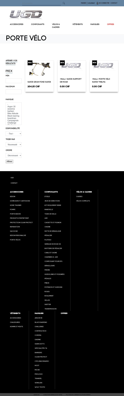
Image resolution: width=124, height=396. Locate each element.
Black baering (13, 116)
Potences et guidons (53, 287)
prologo (39, 374)
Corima (38, 335)
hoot (37, 365)
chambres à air (51, 257)
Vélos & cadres (56, 25)
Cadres (79, 196)
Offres (110, 24)
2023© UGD (36, 394)
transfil (38, 378)
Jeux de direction (52, 201)
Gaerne (38, 339)
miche (37, 370)
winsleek (38, 383)
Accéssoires (15, 318)
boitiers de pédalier (53, 248)
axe (46, 218)
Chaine (47, 227)
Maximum (10, 86)
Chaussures (15, 322)
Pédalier (48, 235)
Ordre (9, 150)
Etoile (47, 196)
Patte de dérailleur (53, 231)
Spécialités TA (41, 348)
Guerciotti (40, 344)
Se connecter (102, 3)
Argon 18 (13, 107)
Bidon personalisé (18, 235)
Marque (9, 99)
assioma (13, 109)
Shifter (48, 304)
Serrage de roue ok (53, 244)
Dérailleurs (50, 266)
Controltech (40, 331)
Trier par (10, 139)
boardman (13, 118)
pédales (48, 278)
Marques (94, 24)
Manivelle (49, 209)
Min (7, 76)
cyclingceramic (42, 361)
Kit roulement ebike (53, 205)
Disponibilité (13, 128)
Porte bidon (15, 214)
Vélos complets (83, 201)
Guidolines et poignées (55, 274)
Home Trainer (15, 205)
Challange (13, 123)
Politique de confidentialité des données (78, 394)
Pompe (12, 209)
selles (47, 300)
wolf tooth (40, 387)
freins (47, 270)
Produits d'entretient (19, 218)
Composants (37, 24)
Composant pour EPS (53, 261)
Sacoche (14, 231)
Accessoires (16, 24)
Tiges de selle (50, 214)
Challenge (39, 326)
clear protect (41, 357)
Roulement (49, 296)
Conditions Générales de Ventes (52, 394)
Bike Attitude (13, 113)
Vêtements (77, 24)
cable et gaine (51, 253)
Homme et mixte (16, 326)
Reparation (15, 227)
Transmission (50, 309)
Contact (114, 3)
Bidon (12, 196)
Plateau (48, 240)
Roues (47, 291)
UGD (12, 178)
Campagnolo (13, 120)
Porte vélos (15, 240)
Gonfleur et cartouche (20, 201)
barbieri (13, 111)
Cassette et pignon (53, 222)
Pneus (47, 283)
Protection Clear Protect (21, 222)
